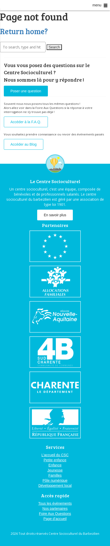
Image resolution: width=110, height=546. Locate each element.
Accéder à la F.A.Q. (25, 122)
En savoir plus (55, 215)
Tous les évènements (55, 503)
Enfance (54, 465)
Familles (55, 475)
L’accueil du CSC (55, 455)
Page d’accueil (54, 519)
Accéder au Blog (23, 144)
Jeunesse (55, 470)
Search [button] (54, 47)
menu (99, 5)
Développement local (55, 486)
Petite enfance (55, 460)
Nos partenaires (55, 508)
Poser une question (25, 91)
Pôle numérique (55, 480)
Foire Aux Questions (55, 514)
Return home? (24, 31)
